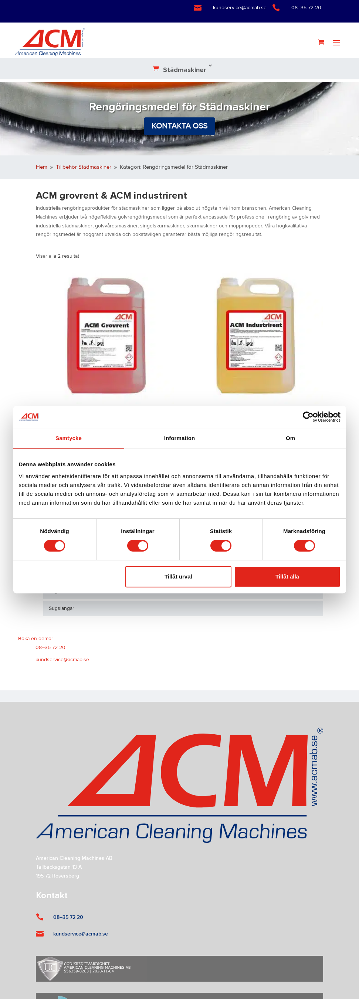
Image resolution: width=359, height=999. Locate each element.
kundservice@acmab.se (240, 7)
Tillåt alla (287, 576)
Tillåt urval (178, 576)
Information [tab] (179, 438)
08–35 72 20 (306, 7)
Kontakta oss (179, 126)
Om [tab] (290, 438)
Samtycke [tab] (68, 438)
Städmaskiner (184, 70)
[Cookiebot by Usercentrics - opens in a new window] (308, 416)
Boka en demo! (35, 638)
